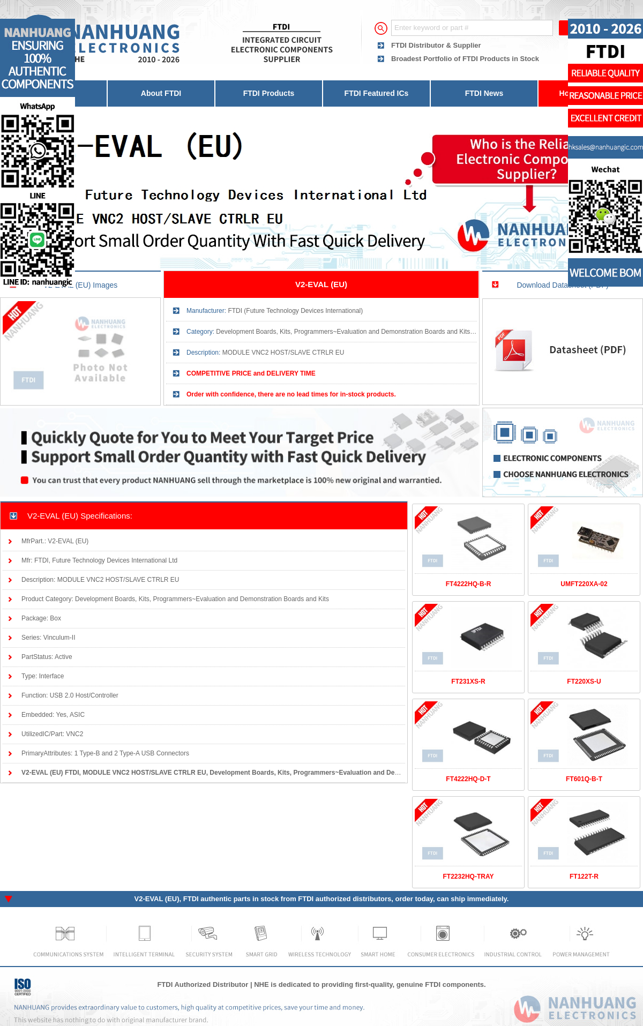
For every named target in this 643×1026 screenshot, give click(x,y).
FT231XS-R (468, 681)
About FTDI (161, 93)
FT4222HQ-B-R (468, 584)
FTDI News (484, 93)
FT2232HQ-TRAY (468, 876)
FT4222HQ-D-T (468, 779)
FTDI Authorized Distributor (202, 984)
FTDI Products (269, 93)
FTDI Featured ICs (377, 93)
